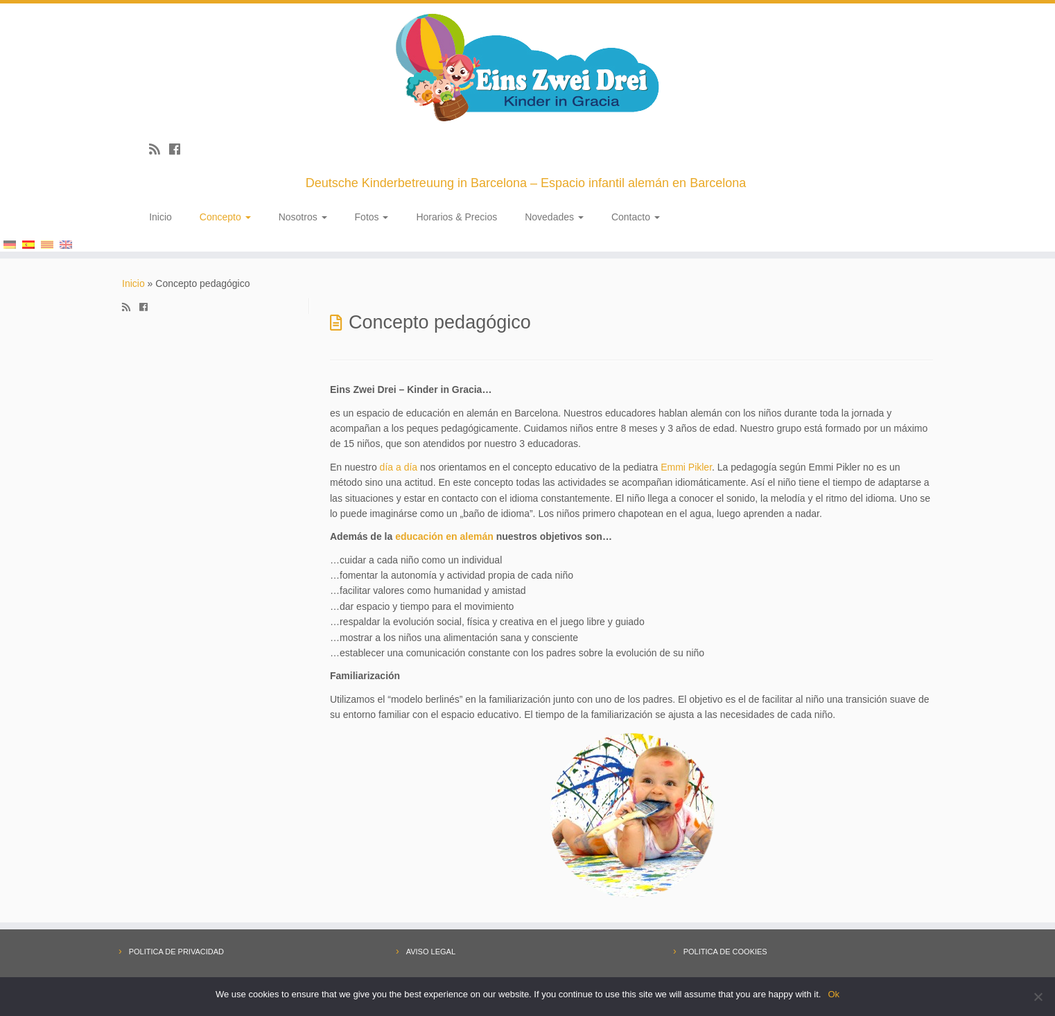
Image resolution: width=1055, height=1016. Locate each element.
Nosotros (303, 216)
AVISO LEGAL (430, 951)
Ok (833, 994)
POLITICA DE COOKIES (725, 951)
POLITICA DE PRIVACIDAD (176, 951)
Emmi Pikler (686, 467)
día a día (399, 467)
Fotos (372, 216)
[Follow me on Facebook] (179, 150)
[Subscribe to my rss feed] (159, 150)
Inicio (160, 216)
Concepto (225, 216)
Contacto (635, 216)
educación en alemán (444, 536)
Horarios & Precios (456, 216)
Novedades (554, 216)
